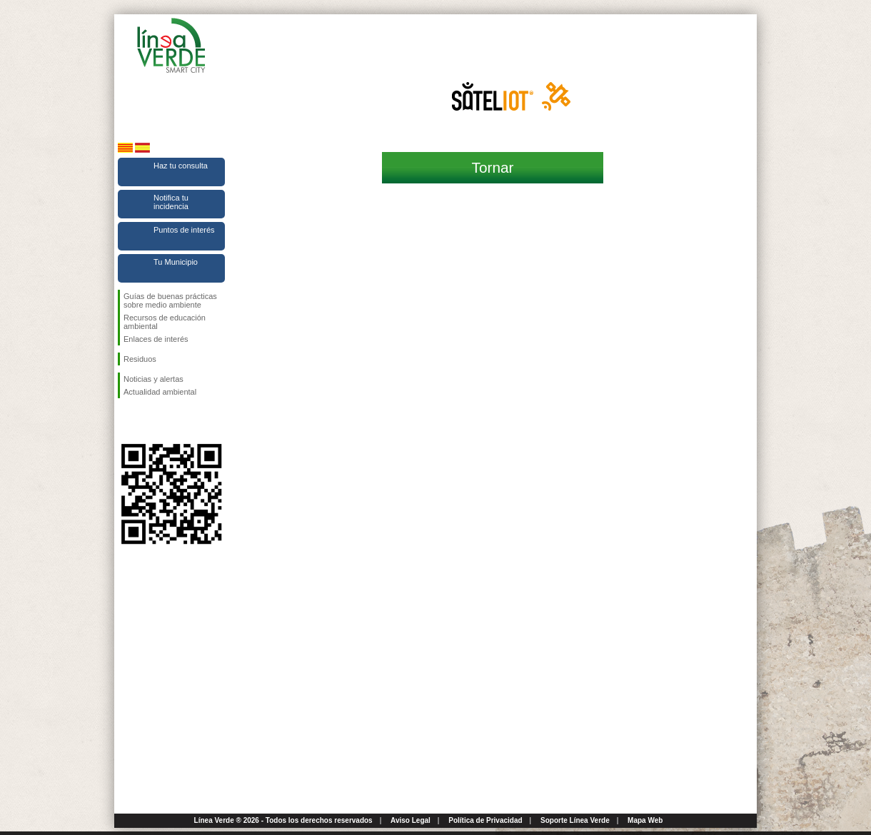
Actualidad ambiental (160, 392)
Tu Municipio (175, 262)
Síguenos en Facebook (126, 421)
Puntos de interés (184, 230)
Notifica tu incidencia (170, 202)
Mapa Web (645, 820)
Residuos (140, 359)
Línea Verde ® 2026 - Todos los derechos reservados (283, 820)
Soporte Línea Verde (575, 820)
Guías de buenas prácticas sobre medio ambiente (170, 300)
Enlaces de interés (156, 339)
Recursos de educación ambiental (165, 321)
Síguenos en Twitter (149, 421)
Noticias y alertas (153, 379)
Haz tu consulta (180, 165)
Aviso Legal (411, 820)
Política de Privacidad (485, 820)
